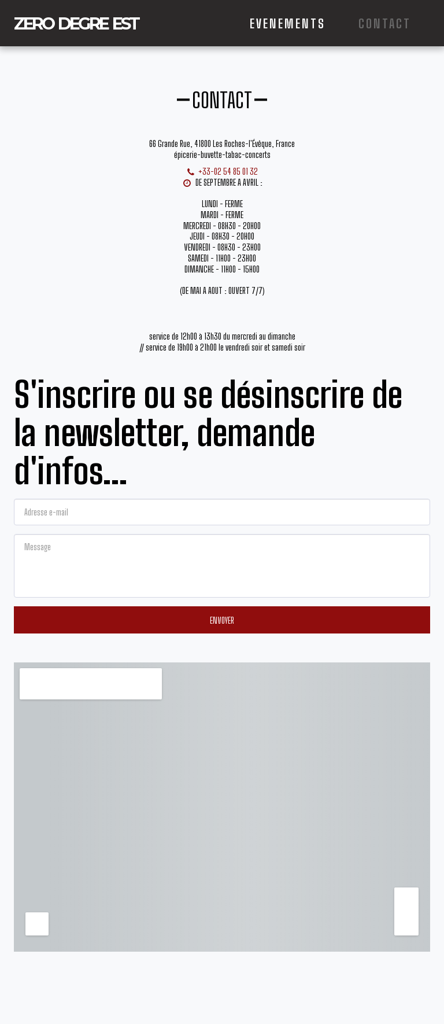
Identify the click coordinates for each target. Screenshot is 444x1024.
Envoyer (222, 620)
